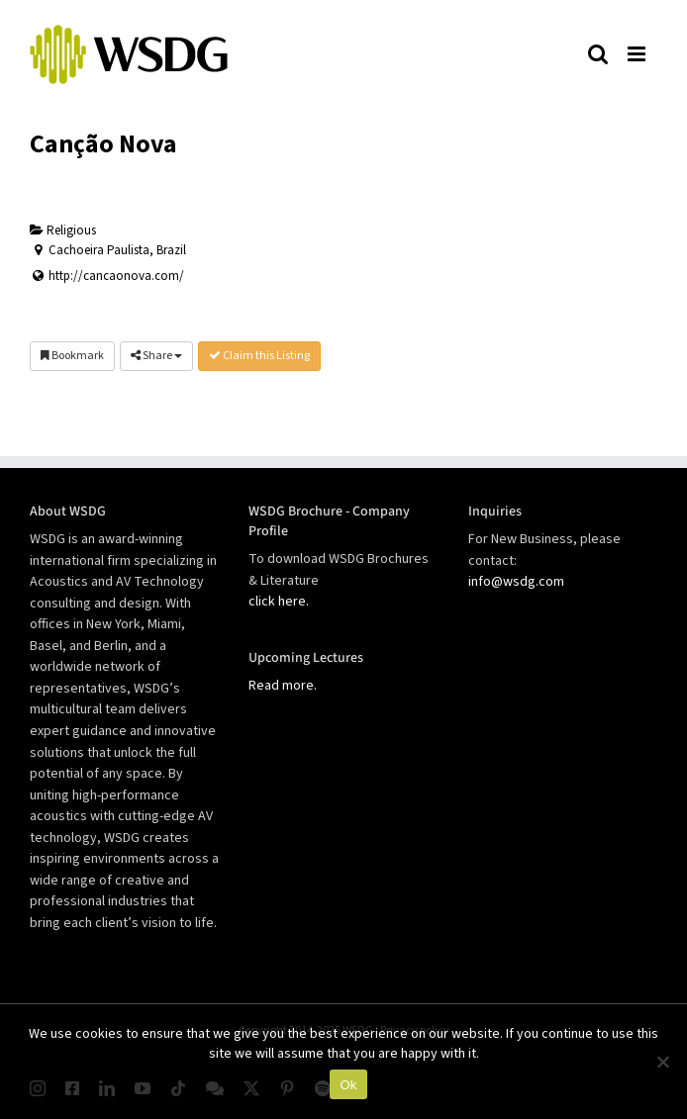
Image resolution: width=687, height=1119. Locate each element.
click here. (278, 601)
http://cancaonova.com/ (116, 276)
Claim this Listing (259, 355)
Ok (348, 1084)
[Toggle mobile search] (598, 53)
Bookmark (72, 355)
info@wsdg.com (516, 582)
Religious (63, 230)
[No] (662, 1062)
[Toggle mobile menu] (637, 53)
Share (156, 355)
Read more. (282, 686)
